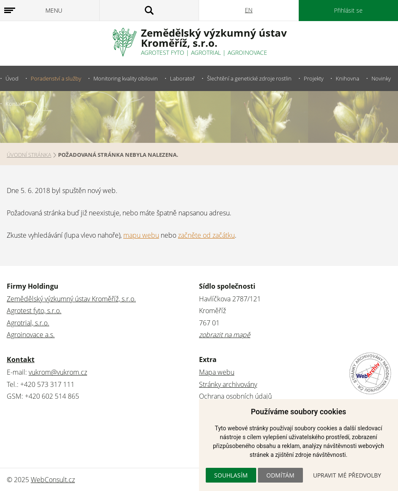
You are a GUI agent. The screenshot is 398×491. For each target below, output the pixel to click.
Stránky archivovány (228, 384)
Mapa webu (216, 372)
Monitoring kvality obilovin (125, 78)
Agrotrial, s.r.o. (28, 322)
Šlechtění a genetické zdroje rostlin (249, 78)
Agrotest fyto (162, 52)
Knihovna (347, 78)
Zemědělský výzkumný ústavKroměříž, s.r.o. (214, 38)
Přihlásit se (348, 10)
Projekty (314, 78)
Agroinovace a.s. (31, 334)
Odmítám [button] (280, 475)
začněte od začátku (206, 235)
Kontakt (20, 359)
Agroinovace (247, 52)
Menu (53, 10)
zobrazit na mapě (224, 334)
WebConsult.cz (53, 479)
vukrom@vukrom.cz (58, 372)
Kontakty (16, 103)
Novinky (381, 78)
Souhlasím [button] (231, 475)
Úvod (12, 78)
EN (248, 10)
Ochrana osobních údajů (235, 396)
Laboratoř (182, 78)
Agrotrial (206, 52)
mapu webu (141, 235)
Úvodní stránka (29, 154)
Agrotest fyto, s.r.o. (34, 310)
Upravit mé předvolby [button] (347, 475)
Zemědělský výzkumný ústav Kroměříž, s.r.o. (71, 298)
